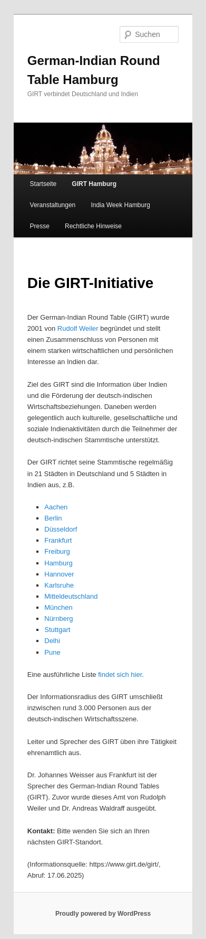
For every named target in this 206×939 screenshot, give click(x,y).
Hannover (59, 574)
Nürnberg (58, 618)
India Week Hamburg (120, 205)
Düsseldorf (60, 529)
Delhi (52, 641)
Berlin (53, 518)
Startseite (43, 184)
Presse (40, 226)
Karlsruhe (59, 585)
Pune (52, 652)
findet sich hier (120, 674)
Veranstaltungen (53, 205)
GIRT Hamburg (94, 184)
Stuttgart (57, 630)
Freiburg (57, 551)
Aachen (55, 507)
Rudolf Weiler (78, 328)
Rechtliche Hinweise (93, 226)
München (58, 607)
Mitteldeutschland (70, 596)
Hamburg (58, 563)
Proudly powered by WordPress (103, 913)
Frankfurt (58, 540)
